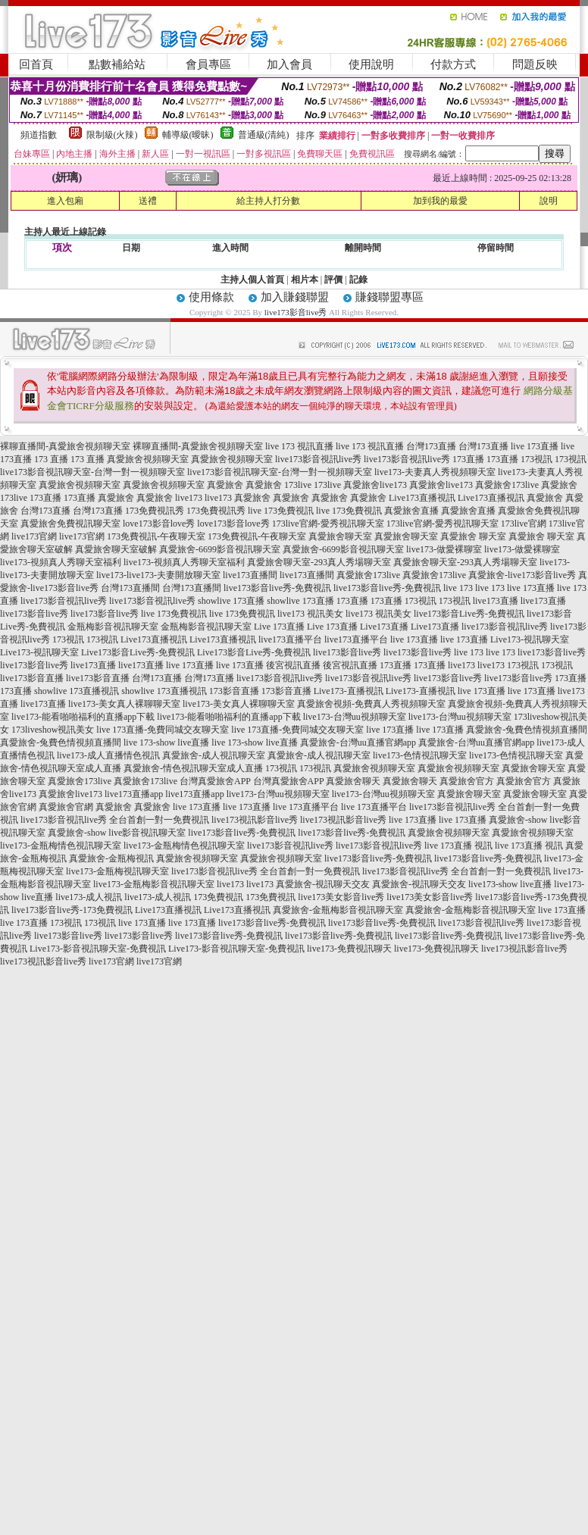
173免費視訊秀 (154, 510)
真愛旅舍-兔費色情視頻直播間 (526, 729)
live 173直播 (534, 446)
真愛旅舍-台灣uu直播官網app (358, 742)
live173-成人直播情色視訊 (108, 755)
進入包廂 (65, 200)
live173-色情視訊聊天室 (420, 755)
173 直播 (51, 459)
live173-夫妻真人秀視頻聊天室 (435, 472)
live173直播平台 (290, 639)
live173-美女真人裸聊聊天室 (124, 704)
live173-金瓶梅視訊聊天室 (117, 871)
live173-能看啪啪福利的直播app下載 (83, 716)
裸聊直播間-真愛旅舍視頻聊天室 (65, 446)
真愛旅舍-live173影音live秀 (522, 575)
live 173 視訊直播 (299, 446)
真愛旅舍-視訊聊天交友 (323, 884)
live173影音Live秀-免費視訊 (469, 613)
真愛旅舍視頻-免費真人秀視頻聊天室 (371, 704)
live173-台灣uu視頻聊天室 (354, 716)
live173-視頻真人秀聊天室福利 (60, 562)
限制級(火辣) (112, 135)
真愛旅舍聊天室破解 (116, 549)
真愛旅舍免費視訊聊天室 (70, 523)
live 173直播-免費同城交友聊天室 (162, 729)
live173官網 (34, 536)
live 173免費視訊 (281, 510)
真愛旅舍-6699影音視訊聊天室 (219, 549)
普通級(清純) (263, 135)
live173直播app (134, 794)
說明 (549, 200)
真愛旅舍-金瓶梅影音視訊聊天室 (338, 910)
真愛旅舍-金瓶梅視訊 (111, 858)
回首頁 (36, 64)
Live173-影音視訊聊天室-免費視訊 (98, 948)
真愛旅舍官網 (66, 807)
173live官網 (523, 523)
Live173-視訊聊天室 (529, 639)
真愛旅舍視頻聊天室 (148, 459)
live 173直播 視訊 (458, 845)
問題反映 (535, 64)
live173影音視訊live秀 (318, 459)
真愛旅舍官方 (466, 781)
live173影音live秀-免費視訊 (277, 588)
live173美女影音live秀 (341, 897)
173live (297, 485)
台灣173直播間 (130, 588)
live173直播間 (250, 575)
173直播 (468, 459)
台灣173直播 (431, 446)
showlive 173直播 (231, 601)
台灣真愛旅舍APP (215, 781)
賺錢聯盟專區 (389, 297)
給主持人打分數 (268, 200)
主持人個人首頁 (252, 279)
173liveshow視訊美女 (52, 729)
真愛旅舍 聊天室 (473, 536)
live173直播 (495, 601)
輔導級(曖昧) (188, 135)
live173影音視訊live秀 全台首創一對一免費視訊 (114, 819)
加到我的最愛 (440, 200)
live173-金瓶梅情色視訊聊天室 (60, 845)
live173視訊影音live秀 (254, 819)
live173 (188, 497)
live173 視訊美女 (310, 613)
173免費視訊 (218, 897)
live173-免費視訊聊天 (349, 948)
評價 (333, 279)
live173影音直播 (32, 678)
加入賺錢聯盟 (295, 297)
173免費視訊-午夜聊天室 (156, 536)
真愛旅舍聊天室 (340, 536)
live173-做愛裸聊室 (444, 549)
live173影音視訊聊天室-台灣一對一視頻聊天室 (92, 472)
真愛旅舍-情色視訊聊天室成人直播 (193, 768)
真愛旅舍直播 (411, 510)
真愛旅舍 (225, 485)
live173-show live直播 (510, 884)
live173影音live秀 (295, 312)
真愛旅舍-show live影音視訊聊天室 (117, 832)
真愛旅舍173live (507, 485)
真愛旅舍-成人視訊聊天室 (213, 755)
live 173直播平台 (306, 807)
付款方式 (453, 64)
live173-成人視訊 (88, 897)
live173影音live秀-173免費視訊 (72, 910)
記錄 (358, 279)
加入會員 (289, 64)
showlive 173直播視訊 (76, 691)
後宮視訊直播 (293, 665)
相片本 (304, 279)
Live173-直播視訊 (348, 691)
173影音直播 (234, 691)
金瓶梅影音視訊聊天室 (112, 626)
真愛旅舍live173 (375, 485)
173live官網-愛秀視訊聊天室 (328, 523)
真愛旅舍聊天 (353, 781)
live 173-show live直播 (166, 742)
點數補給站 (117, 64)
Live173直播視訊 (422, 497)
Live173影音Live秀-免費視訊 (138, 652)
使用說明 (371, 64)
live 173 (458, 588)
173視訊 (536, 459)
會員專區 (208, 64)
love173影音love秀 (159, 523)
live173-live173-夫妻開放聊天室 (158, 575)
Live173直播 (384, 626)
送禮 (148, 200)
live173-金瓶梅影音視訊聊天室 (153, 884)
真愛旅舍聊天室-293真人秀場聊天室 (319, 562)
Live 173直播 (279, 626)
